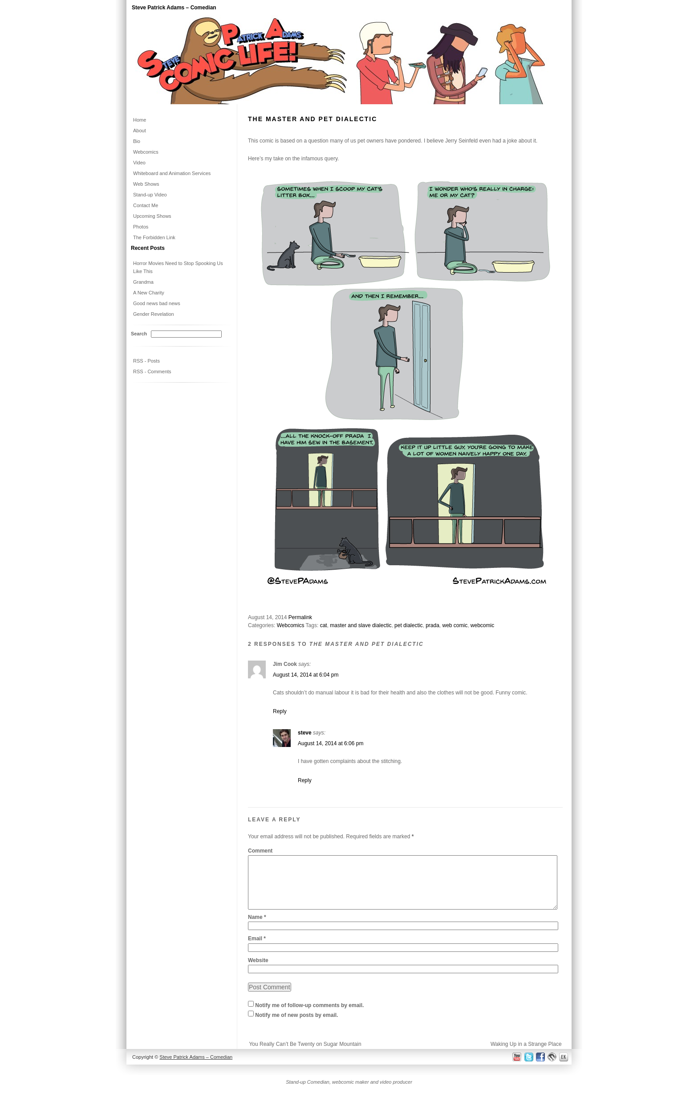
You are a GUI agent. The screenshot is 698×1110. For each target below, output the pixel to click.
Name (257, 928)
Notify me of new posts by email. (296, 1026)
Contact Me (145, 205)
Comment (260, 851)
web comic (455, 625)
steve (305, 733)
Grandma (143, 282)
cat (323, 625)
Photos (140, 226)
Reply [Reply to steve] (305, 780)
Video (139, 162)
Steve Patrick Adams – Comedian (174, 7)
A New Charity (148, 292)
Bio (136, 141)
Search (139, 333)
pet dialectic (408, 625)
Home (139, 119)
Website (258, 971)
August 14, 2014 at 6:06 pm (330, 743)
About (139, 130)
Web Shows (146, 184)
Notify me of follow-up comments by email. (309, 1016)
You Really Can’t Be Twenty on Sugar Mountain (305, 1055)
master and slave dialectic (360, 625)
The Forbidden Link (154, 237)
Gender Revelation (153, 314)
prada (432, 625)
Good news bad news (156, 303)
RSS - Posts (146, 360)
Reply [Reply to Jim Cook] (280, 711)
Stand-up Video (150, 194)
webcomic (482, 625)
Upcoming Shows (152, 216)
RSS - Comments (152, 371)
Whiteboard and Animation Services (172, 173)
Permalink (300, 617)
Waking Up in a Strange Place (526, 1055)
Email (257, 949)
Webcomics (290, 625)
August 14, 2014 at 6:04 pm (305, 675)
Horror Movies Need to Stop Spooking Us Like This (178, 267)
